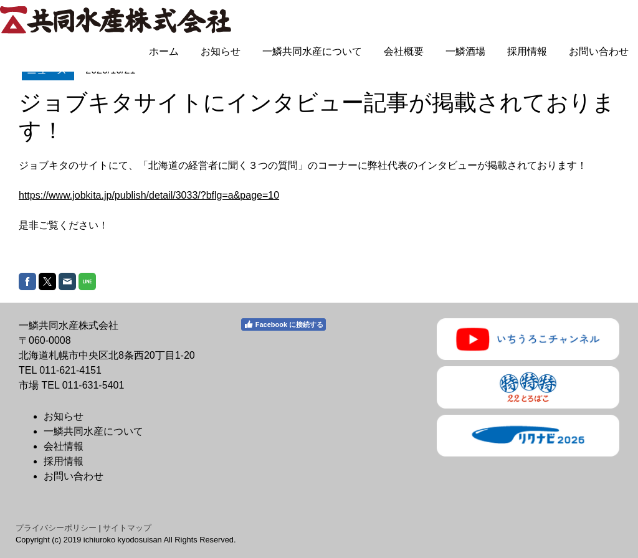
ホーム (164, 51)
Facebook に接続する (283, 324)
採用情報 (527, 51)
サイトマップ (127, 527)
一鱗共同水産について (312, 51)
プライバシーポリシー (56, 527)
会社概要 (404, 51)
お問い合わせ (599, 51)
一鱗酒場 (465, 51)
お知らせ (220, 51)
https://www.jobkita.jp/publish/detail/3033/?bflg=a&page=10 (149, 195)
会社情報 (63, 446)
